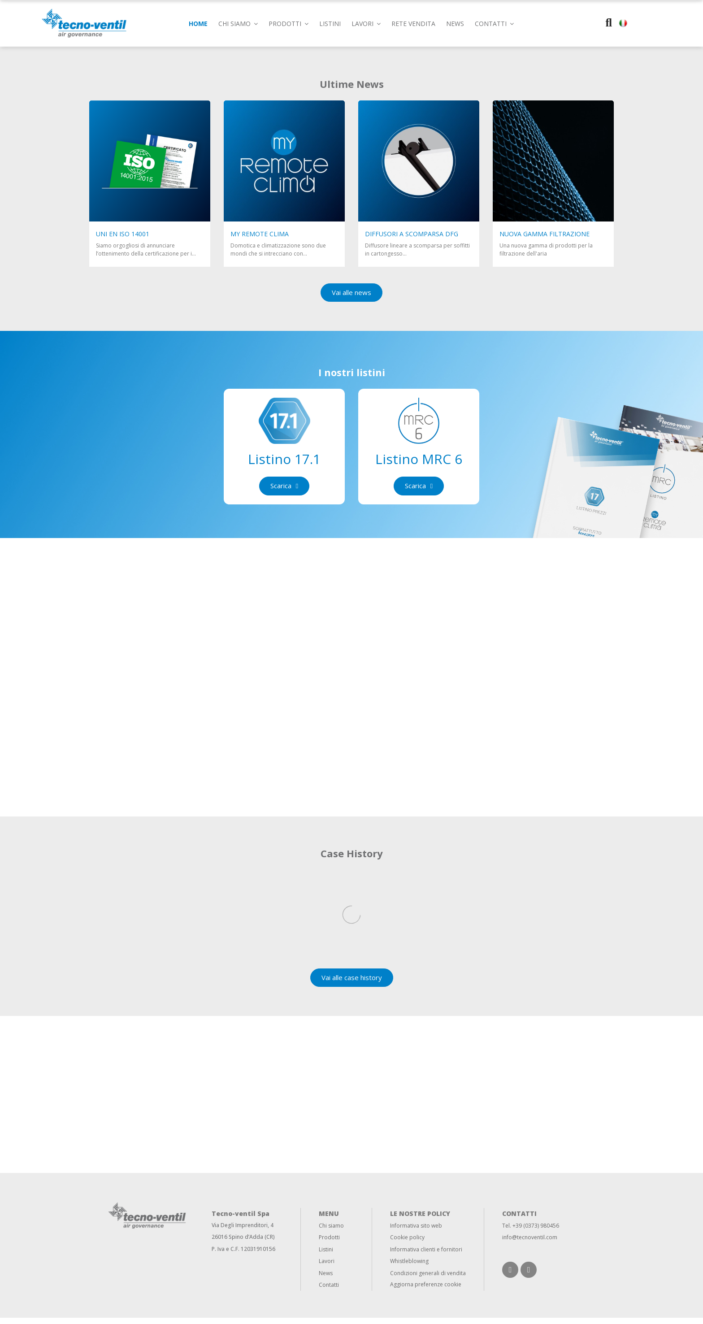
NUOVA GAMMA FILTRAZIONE (544, 233)
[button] (494, 23)
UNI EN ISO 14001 (122, 233)
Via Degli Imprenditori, (240, 1231)
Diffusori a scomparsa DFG (411, 233)
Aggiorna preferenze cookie (425, 1290)
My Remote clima (259, 233)
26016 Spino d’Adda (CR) (243, 1243)
